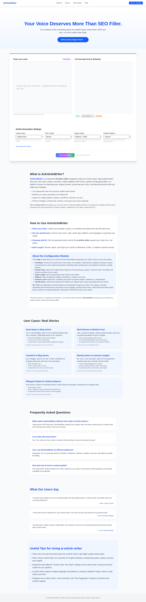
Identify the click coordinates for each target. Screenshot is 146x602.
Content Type (20, 133)
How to (67, 3)
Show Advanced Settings (23, 146)
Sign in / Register (136, 3)
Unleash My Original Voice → (73, 40)
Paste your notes (20, 59)
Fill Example (66, 59)
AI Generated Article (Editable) (88, 59)
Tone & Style (49, 133)
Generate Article (65, 155)
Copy (77, 116)
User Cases (77, 3)
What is (59, 3)
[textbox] (42, 64)
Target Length (79, 133)
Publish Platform (109, 133)
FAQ (86, 3)
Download (98, 116)
